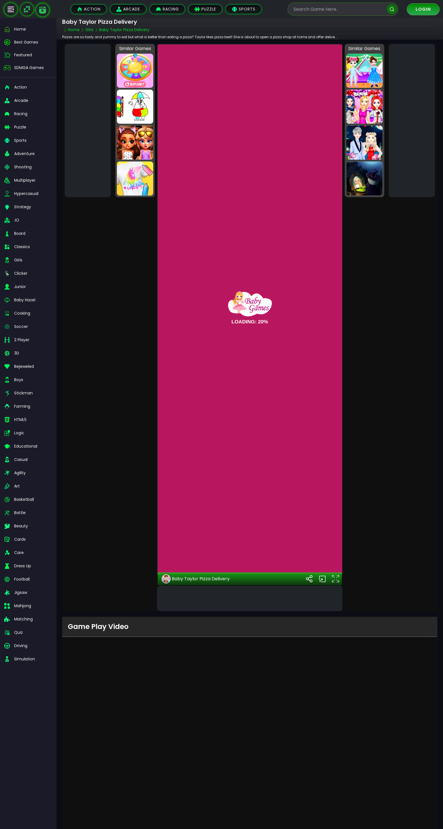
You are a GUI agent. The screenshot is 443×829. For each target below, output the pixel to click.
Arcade (128, 9)
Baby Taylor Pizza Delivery (196, 578)
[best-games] (28, 42)
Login (423, 9)
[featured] (28, 55)
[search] (392, 9)
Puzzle (205, 9)
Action (89, 9)
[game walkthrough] (42, 10)
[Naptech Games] (26, 9)
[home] (28, 29)
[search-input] (339, 9)
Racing (167, 9)
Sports (243, 9)
